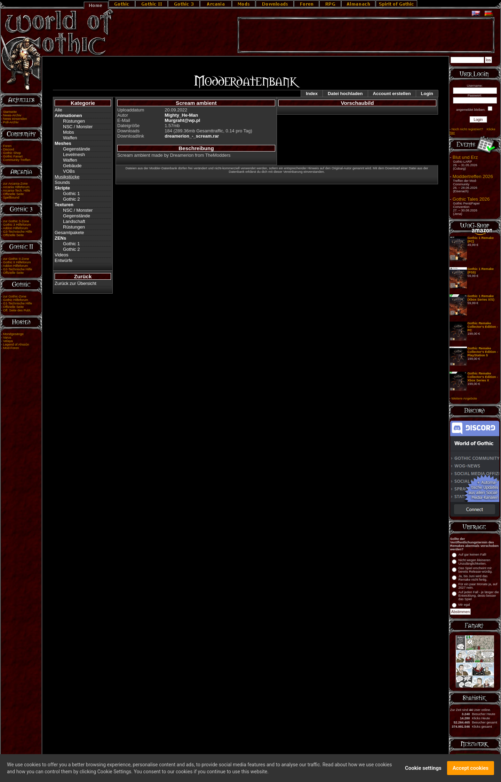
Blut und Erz (465, 157)
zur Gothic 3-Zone (16, 221)
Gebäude (72, 165)
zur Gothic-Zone (14, 296)
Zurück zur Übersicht (75, 283)
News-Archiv (12, 115)
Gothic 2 (71, 199)
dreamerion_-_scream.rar (192, 136)
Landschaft (74, 221)
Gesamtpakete (69, 232)
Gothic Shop (12, 153)
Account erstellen (392, 93)
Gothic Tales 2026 (471, 199)
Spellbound (11, 197)
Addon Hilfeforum (15, 228)
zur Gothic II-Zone (16, 259)
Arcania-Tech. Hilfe (16, 190)
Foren (7, 146)
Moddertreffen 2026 (473, 176)
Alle (58, 110)
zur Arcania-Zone (15, 183)
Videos (62, 254)
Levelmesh (74, 154)
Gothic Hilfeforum (15, 300)
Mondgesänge (13, 334)
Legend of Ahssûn (16, 344)
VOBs (69, 171)
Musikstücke (67, 176)
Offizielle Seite (13, 194)
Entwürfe (63, 260)
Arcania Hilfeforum (16, 187)
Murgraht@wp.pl (182, 120)
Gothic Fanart (13, 156)
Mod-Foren (11, 348)
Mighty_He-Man (181, 115)
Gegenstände (76, 149)
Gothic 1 (71, 193)
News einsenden (15, 119)
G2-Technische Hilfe (17, 269)
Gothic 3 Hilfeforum (17, 224)
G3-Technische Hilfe (17, 231)
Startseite (10, 112)
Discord (8, 149)
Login (427, 93)
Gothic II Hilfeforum (17, 262)
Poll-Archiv (11, 122)
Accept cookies (470, 769)
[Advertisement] (366, 35)
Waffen (70, 137)
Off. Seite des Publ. (17, 310)
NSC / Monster (78, 126)
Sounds (62, 182)
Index (312, 93)
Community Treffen (17, 160)
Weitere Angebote (464, 398)
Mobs (68, 132)
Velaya (8, 341)
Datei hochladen (345, 93)
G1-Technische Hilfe (17, 303)
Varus (7, 337)
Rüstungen (74, 121)
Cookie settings (423, 769)
